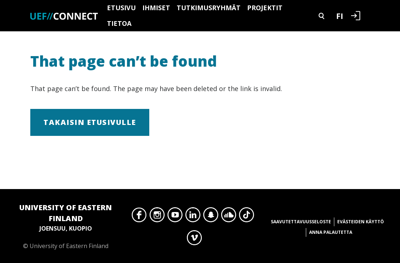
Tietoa (119, 23)
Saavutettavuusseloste (301, 222)
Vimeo (194, 239)
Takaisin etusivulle (89, 122)
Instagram (157, 216)
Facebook (139, 216)
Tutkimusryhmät (209, 7)
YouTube (175, 216)
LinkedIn (192, 216)
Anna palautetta (330, 232)
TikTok (246, 216)
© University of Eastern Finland (65, 226)
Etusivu (121, 7)
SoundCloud (228, 216)
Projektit (264, 7)
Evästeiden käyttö (360, 222)
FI (339, 15)
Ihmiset (156, 7)
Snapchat (210, 216)
